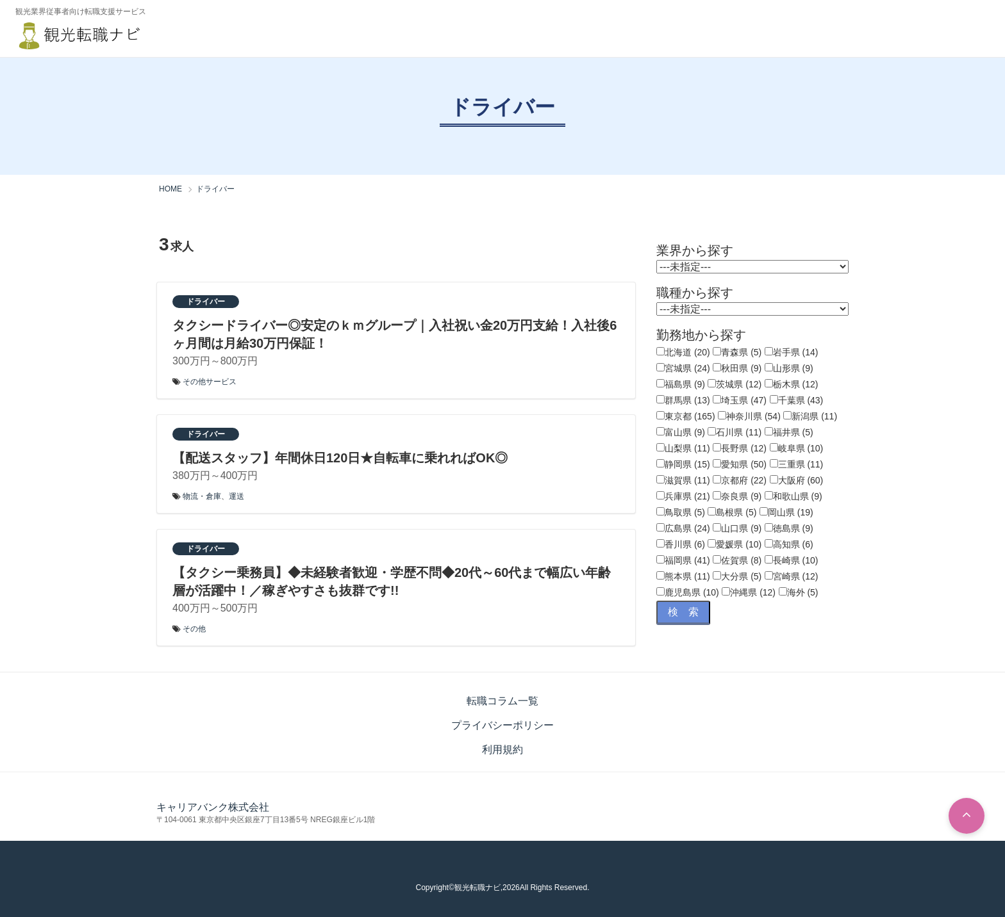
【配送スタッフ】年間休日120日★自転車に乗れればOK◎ (340, 458)
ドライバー (206, 301)
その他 (194, 628)
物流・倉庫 (202, 496)
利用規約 (502, 749)
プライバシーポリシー (502, 725)
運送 (236, 496)
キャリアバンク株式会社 (212, 807)
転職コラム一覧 (502, 700)
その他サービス (210, 381)
